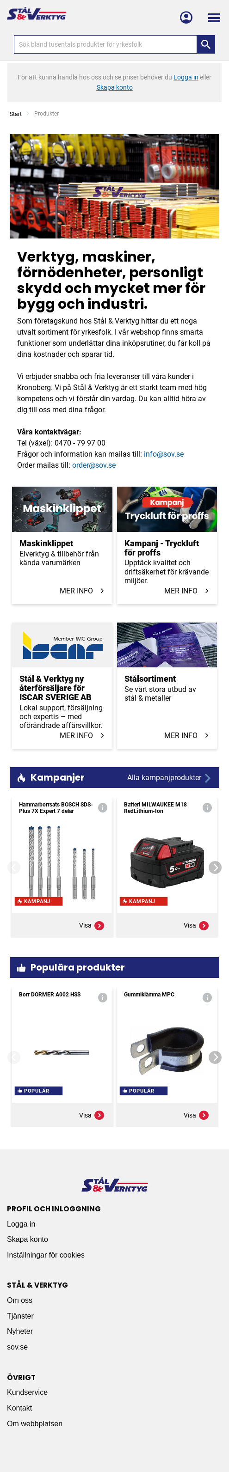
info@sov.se (164, 454)
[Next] (215, 867)
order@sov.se (94, 465)
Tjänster (20, 1316)
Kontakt (19, 1408)
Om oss (19, 1300)
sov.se (17, 1347)
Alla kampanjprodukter (169, 778)
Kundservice (27, 1392)
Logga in (21, 1224)
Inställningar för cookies (46, 1255)
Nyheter (20, 1331)
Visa (92, 925)
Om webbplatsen (34, 1424)
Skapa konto (27, 1239)
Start (16, 114)
